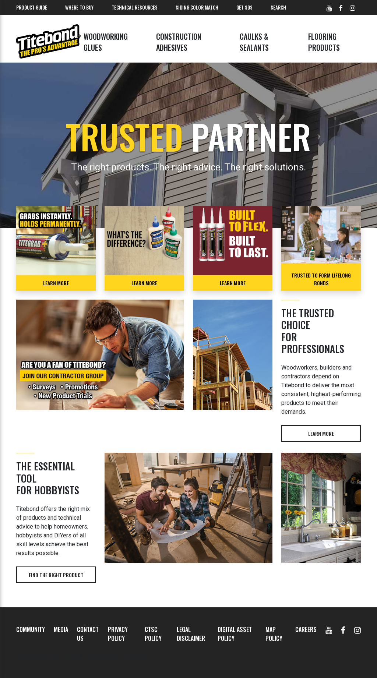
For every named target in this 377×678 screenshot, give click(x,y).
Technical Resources (135, 7)
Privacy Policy (118, 634)
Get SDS (244, 7)
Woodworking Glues (106, 42)
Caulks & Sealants (254, 42)
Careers (306, 629)
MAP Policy (273, 634)
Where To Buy (79, 7)
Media (61, 629)
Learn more (321, 433)
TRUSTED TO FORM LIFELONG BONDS (321, 279)
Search (278, 7)
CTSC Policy (153, 634)
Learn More (144, 283)
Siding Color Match (197, 7)
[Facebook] (343, 629)
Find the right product (56, 575)
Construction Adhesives (178, 42)
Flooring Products (324, 42)
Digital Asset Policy (235, 634)
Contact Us (88, 634)
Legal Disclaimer (191, 634)
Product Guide (31, 7)
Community (30, 629)
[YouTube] (328, 629)
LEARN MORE (56, 283)
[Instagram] (357, 629)
